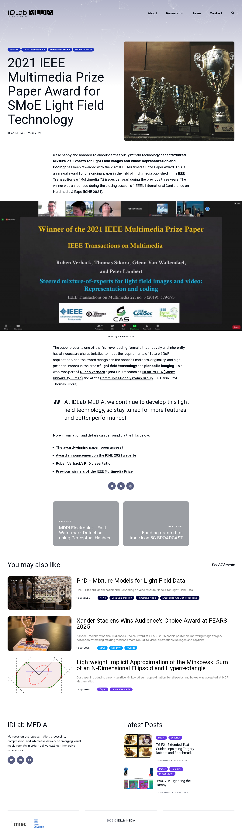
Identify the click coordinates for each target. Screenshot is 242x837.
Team (196, 13)
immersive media (60, 49)
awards (14, 49)
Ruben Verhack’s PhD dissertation (84, 463)
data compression (34, 49)
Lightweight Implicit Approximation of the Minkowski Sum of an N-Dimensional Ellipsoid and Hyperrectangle (152, 665)
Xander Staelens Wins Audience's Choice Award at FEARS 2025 (152, 623)
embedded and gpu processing (179, 597)
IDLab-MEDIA (15, 133)
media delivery (83, 49)
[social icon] (11, 760)
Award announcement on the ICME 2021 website (96, 455)
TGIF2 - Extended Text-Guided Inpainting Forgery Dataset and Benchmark (175, 749)
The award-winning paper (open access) (89, 447)
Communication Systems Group (126, 378)
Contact (216, 13)
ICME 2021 (92, 192)
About (152, 13)
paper (102, 689)
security (116, 648)
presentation (166, 773)
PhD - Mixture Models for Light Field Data (131, 580)
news (103, 597)
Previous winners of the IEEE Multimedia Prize (94, 471)
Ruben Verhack (92, 372)
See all (222, 565)
